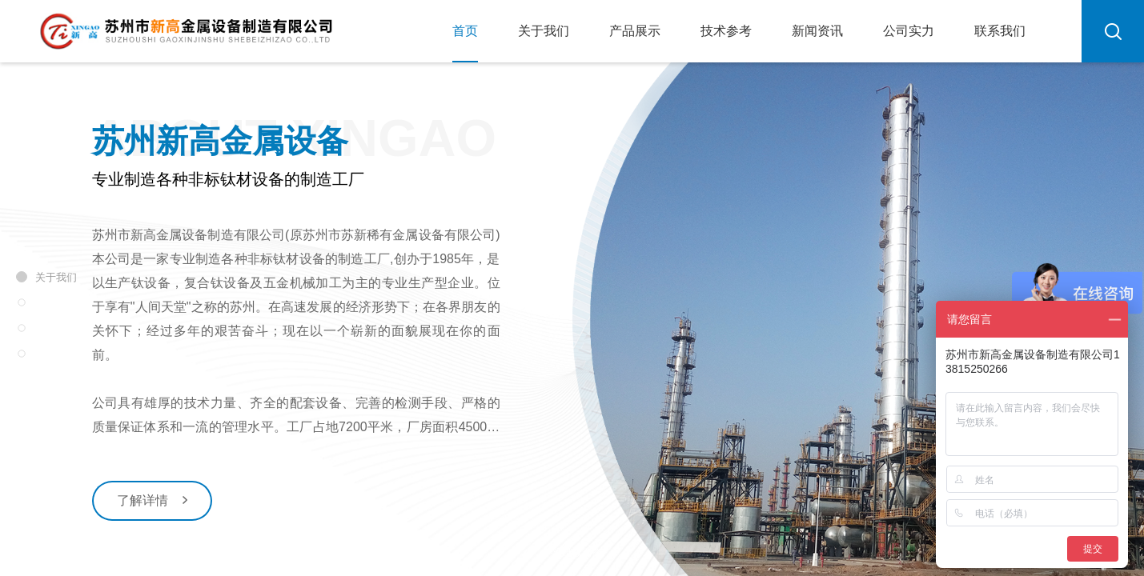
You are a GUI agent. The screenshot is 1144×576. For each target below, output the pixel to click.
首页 (465, 31)
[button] (519, 523)
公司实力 (908, 31)
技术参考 (726, 31)
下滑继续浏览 (572, 556)
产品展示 (634, 31)
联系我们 (1000, 31)
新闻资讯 (817, 31)
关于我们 (543, 31)
